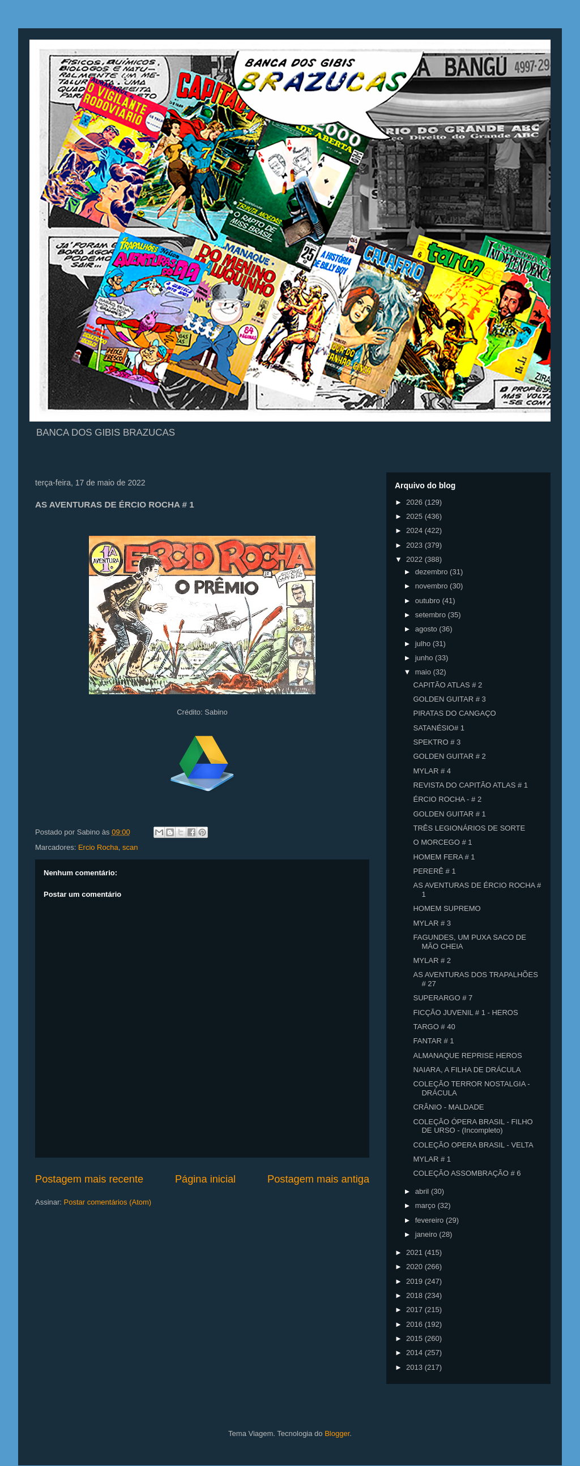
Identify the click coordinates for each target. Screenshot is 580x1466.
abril (423, 1191)
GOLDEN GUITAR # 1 (449, 814)
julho (424, 643)
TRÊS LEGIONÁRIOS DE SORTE (469, 828)
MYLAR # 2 (431, 960)
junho (425, 658)
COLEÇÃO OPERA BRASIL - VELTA (473, 1145)
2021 (415, 1252)
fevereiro (430, 1220)
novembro (432, 586)
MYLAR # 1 (431, 1159)
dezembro (432, 572)
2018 (415, 1295)
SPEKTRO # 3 (436, 742)
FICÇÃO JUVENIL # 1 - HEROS (465, 1012)
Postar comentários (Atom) (108, 1202)
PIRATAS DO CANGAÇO (454, 713)
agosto (427, 629)
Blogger (337, 1433)
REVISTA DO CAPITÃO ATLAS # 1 (470, 785)
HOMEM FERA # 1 (444, 857)
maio (424, 672)
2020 (415, 1266)
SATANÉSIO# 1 (438, 728)
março (426, 1205)
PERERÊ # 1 (434, 871)
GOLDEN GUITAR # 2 (449, 756)
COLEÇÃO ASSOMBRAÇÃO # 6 (467, 1173)
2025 (415, 516)
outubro (428, 600)
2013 (415, 1367)
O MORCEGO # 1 (442, 842)
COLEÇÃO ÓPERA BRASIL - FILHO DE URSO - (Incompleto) (472, 1126)
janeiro (427, 1234)
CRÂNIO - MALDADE (448, 1107)
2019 (415, 1281)
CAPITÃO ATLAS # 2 (447, 685)
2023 (415, 545)
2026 (415, 502)
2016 (415, 1324)
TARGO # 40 (434, 1026)
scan (130, 847)
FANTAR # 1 (433, 1041)
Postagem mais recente (89, 1179)
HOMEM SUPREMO (446, 908)
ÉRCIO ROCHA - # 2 (447, 799)
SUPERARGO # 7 (442, 998)
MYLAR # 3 (431, 923)
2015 (415, 1338)
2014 (415, 1352)
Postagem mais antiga (318, 1179)
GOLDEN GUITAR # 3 (449, 699)
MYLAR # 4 (431, 771)
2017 (415, 1309)
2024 (415, 530)
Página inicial (205, 1179)
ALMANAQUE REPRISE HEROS (467, 1055)
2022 (415, 559)
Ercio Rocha (98, 847)
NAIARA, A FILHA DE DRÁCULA (467, 1069)
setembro (431, 615)
